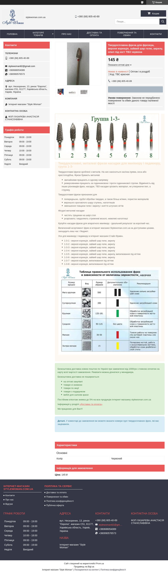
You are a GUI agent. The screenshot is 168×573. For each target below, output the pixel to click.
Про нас (67, 34)
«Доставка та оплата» (91, 404)
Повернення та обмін (126, 34)
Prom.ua (100, 563)
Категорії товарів (38, 34)
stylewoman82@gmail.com (21, 66)
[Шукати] (162, 22)
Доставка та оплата (94, 34)
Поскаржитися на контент (86, 570)
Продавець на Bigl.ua (84, 566)
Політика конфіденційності (60, 501)
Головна (12, 34)
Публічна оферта (55, 505)
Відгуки (9, 504)
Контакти (156, 34)
